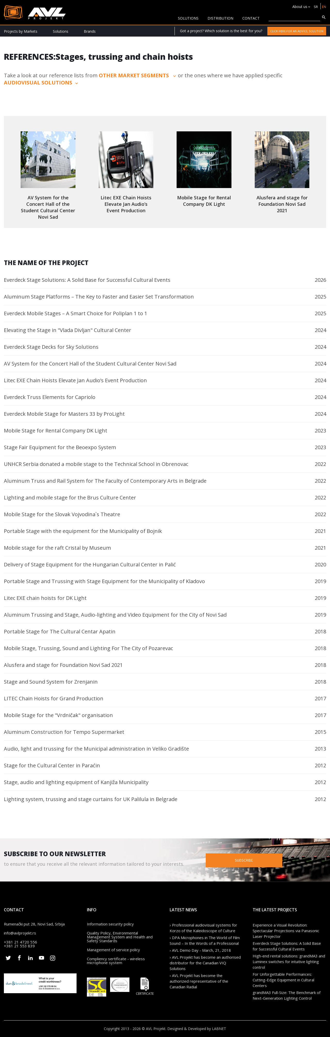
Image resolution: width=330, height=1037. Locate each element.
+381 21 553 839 (19, 945)
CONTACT (251, 18)
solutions (188, 18)
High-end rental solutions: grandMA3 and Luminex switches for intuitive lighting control (289, 961)
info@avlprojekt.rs (20, 933)
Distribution (220, 18)
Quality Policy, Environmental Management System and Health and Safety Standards (120, 936)
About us (298, 6)
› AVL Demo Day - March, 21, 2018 (200, 950)
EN (323, 6)
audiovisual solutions (41, 82)
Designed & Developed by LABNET (196, 1028)
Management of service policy (113, 949)
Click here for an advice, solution (296, 31)
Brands (90, 31)
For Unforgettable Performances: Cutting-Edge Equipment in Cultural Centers (283, 980)
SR (315, 6)
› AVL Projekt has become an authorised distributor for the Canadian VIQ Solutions (205, 963)
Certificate (144, 986)
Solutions (60, 31)
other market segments (138, 75)
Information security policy (110, 923)
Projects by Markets (20, 31)
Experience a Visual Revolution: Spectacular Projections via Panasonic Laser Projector (286, 930)
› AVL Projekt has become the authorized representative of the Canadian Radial (199, 981)
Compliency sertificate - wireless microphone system (116, 960)
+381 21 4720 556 (20, 942)
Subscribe (261, 859)
